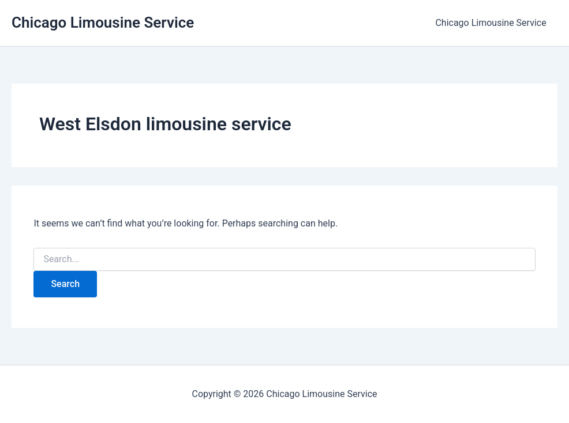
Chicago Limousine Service (103, 22)
